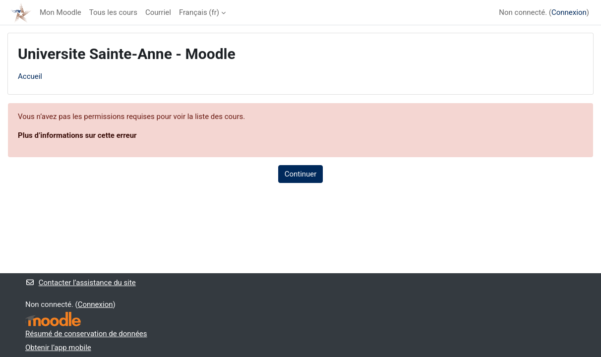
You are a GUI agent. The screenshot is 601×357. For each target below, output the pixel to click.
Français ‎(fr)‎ (199, 12)
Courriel (158, 12)
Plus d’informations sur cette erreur (77, 135)
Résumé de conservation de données (86, 333)
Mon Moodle (60, 12)
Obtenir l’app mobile (58, 347)
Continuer (301, 174)
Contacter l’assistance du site (80, 282)
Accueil (30, 76)
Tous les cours (113, 12)
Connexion (569, 12)
